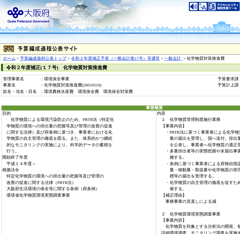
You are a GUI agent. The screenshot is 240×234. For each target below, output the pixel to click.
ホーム (9, 58)
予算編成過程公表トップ (43, 58)
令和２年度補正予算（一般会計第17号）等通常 (115, 58)
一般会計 (173, 58)
